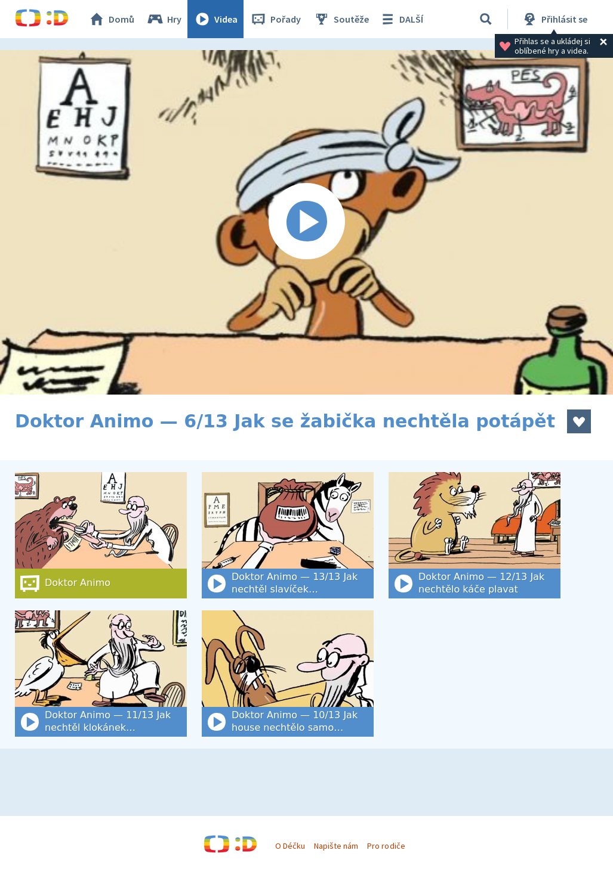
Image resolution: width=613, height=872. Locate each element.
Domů (111, 19)
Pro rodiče (386, 845)
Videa (215, 19)
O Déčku (290, 845)
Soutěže (341, 19)
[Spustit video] (306, 222)
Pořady (275, 19)
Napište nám (336, 845)
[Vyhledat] (485, 19)
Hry (163, 19)
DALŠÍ (400, 19)
